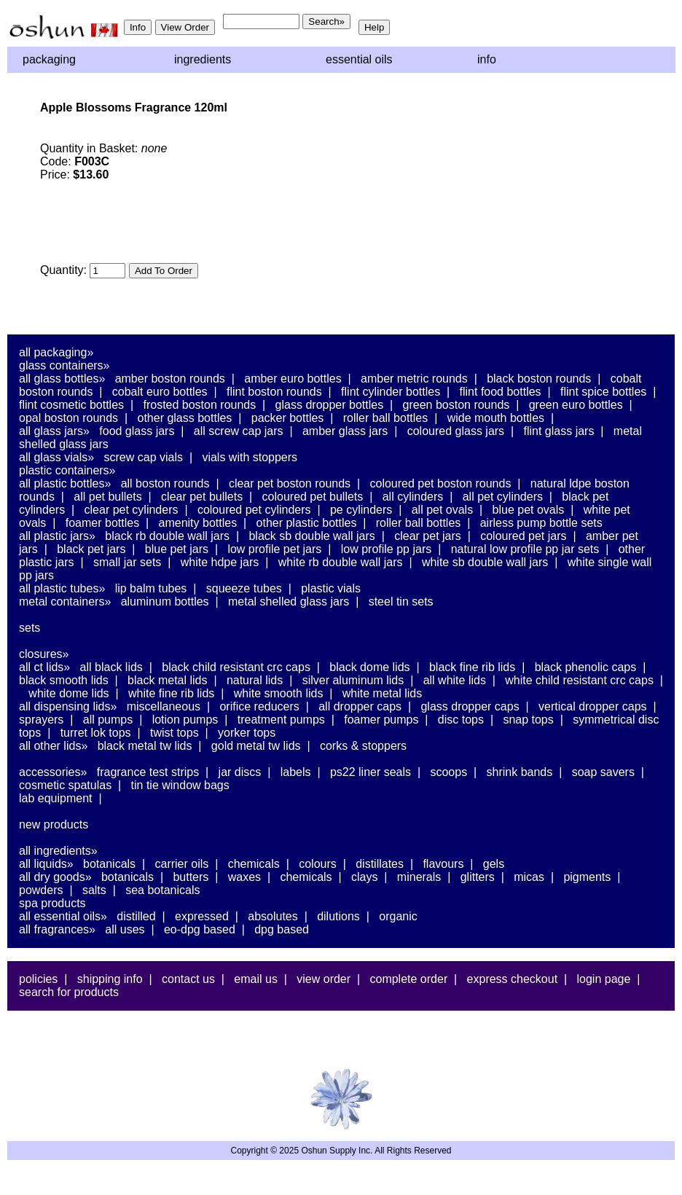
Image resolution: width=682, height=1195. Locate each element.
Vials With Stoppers (249, 457)
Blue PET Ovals (529, 510)
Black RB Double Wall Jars (167, 536)
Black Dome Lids (369, 667)
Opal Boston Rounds (68, 418)
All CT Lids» (44, 667)
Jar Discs (240, 772)
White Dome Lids (68, 693)
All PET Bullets (107, 496)
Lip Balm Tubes (151, 588)
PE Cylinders (361, 510)
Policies (38, 979)
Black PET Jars (91, 549)
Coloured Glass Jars (455, 431)
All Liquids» (46, 864)
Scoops (448, 772)
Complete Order (408, 979)
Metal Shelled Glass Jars (288, 601)
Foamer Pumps (381, 719)
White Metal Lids (382, 693)
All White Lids (454, 680)
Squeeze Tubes (244, 588)
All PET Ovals (443, 510)
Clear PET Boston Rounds (289, 483)
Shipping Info (110, 979)
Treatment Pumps (281, 719)
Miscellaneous (163, 706)
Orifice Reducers (259, 706)
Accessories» (53, 772)
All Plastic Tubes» (62, 588)
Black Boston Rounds (539, 378)
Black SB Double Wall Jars (311, 536)
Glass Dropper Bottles (329, 405)
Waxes (244, 877)
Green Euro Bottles (576, 405)
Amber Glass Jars (345, 431)
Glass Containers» (64, 365)
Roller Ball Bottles (385, 418)
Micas (529, 877)
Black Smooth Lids (64, 680)
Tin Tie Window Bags (180, 785)
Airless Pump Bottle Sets (541, 523)
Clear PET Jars (427, 536)
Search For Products (69, 992)
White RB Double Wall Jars (340, 562)
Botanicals (109, 864)
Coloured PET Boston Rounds (441, 483)
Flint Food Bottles (500, 391)
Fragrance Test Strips (148, 772)
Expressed (202, 916)
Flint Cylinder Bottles (390, 391)
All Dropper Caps (359, 706)
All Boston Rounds (165, 483)
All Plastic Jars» (57, 536)
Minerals (419, 877)
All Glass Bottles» (62, 378)
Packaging (49, 59)
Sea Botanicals (162, 890)
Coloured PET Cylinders (254, 510)
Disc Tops (461, 719)
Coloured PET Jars (523, 536)
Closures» (43, 654)
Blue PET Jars (176, 549)
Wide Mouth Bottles (495, 418)
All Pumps (108, 719)
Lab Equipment (56, 798)
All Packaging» (56, 352)
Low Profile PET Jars (274, 549)
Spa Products (52, 903)
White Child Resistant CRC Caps (579, 680)
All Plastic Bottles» (65, 483)
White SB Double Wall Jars (485, 562)
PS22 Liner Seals (370, 772)
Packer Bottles (287, 418)
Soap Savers (603, 772)
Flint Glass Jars (559, 431)
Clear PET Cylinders (132, 510)
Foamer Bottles (102, 523)
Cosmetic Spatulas (65, 785)
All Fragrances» (57, 929)
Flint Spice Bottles (603, 391)
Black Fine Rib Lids (472, 667)
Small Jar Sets (127, 562)
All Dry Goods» (55, 877)
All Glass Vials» (56, 457)
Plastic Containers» (67, 470)
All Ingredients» (58, 851)
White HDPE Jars (220, 562)
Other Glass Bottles (185, 418)
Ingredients (202, 59)
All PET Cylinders (503, 496)
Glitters (477, 877)
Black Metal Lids (167, 680)
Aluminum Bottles (165, 601)
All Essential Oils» (63, 916)
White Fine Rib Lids (171, 693)
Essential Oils (359, 59)
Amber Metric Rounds (414, 378)
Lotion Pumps (185, 719)
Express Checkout (512, 979)
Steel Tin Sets (401, 601)
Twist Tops (174, 732)
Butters (190, 877)
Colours (318, 864)
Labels (296, 772)
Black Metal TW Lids (145, 746)
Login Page (604, 979)
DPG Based (281, 929)
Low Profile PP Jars (386, 549)
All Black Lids (111, 667)
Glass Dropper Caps (469, 706)
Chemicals (254, 864)
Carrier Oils (182, 864)
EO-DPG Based (199, 929)
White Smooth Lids (279, 693)
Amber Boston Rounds (170, 378)
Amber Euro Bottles (292, 378)
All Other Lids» (53, 746)
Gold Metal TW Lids (256, 746)
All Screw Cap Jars (238, 431)
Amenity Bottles (198, 523)
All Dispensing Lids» (68, 706)
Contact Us (188, 979)
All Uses (124, 929)
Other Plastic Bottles (306, 523)
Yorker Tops (246, 732)
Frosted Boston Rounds (199, 405)
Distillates (380, 864)
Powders (41, 890)
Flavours (443, 864)
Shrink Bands (520, 772)
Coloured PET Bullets (313, 496)
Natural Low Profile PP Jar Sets (525, 549)
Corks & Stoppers (363, 746)
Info (486, 59)
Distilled (136, 916)
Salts (94, 890)
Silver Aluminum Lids (353, 680)
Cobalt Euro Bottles (160, 391)
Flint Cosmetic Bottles (71, 405)
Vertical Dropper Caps (592, 706)
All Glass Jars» (54, 431)
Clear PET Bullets (202, 496)
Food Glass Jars (136, 431)
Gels (493, 864)
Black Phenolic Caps (586, 667)
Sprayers (41, 719)
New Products (53, 824)
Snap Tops (528, 719)
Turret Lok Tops (95, 732)
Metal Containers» (65, 601)
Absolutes (273, 916)
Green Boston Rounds (456, 405)
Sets (29, 628)
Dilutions (338, 916)
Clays (364, 877)
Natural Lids (255, 680)
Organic (398, 916)
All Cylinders (413, 496)
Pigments (587, 877)
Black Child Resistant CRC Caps (236, 667)
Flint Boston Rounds (274, 391)
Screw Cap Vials (143, 457)
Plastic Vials (331, 588)
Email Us (256, 979)
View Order (323, 979)
